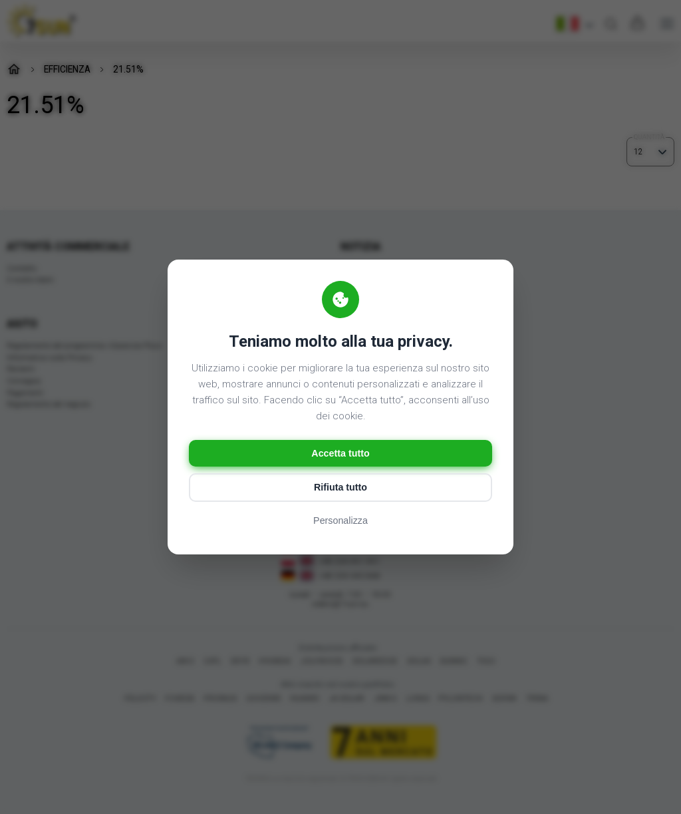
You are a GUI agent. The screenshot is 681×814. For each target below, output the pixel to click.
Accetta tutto (340, 453)
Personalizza (340, 523)
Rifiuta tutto (340, 489)
